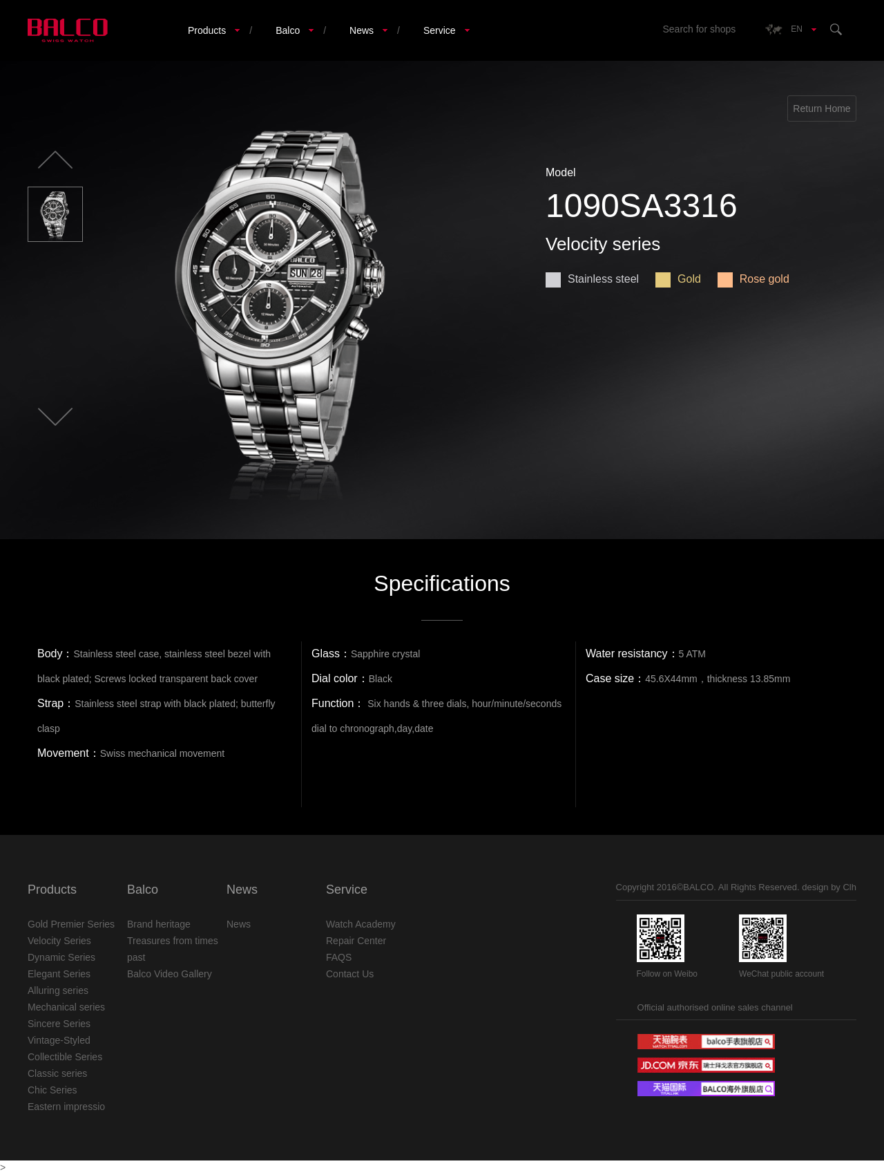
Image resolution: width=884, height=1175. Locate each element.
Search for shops (699, 29)
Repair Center (356, 940)
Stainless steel (592, 279)
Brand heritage (159, 924)
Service (439, 30)
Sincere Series (59, 1023)
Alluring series (58, 990)
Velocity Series (59, 940)
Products (207, 30)
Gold (678, 279)
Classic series (57, 1073)
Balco (288, 30)
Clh (849, 887)
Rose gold (753, 279)
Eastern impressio (66, 1106)
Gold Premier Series (71, 924)
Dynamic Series (61, 957)
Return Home (821, 108)
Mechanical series (66, 1007)
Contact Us (350, 973)
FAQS (339, 957)
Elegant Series (59, 973)
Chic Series (52, 1090)
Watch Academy (361, 924)
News (361, 30)
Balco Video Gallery (169, 973)
